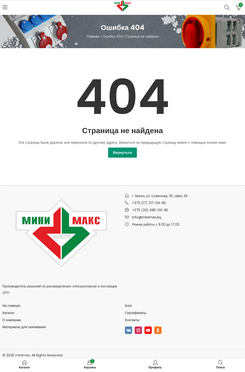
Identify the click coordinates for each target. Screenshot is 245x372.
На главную (11, 305)
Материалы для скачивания (24, 327)
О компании (11, 320)
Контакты (132, 320)
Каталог (8, 312)
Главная (92, 36)
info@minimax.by (146, 217)
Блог (128, 305)
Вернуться (122, 152)
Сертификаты (135, 312)
